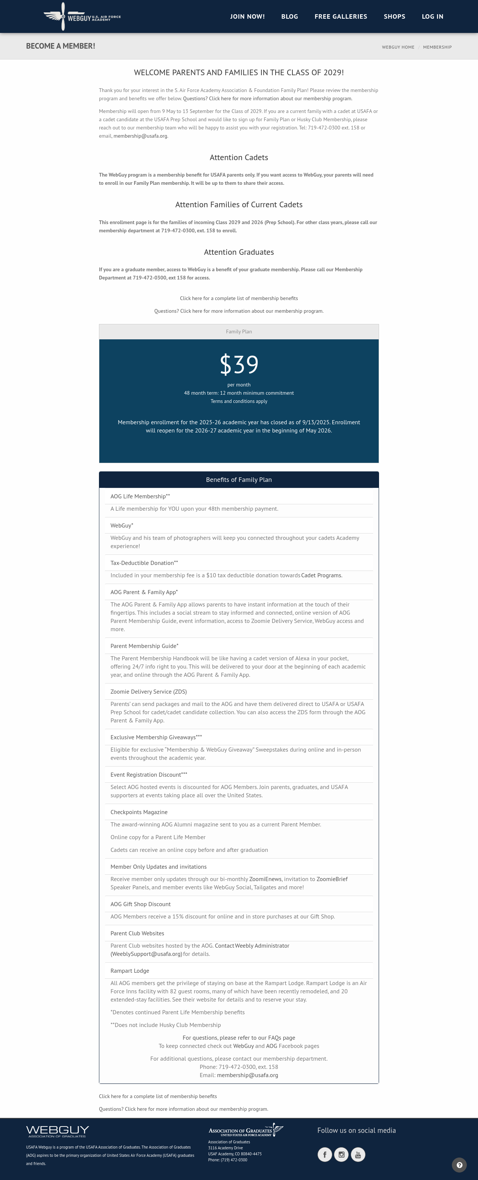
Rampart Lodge (130, 970)
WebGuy (243, 1045)
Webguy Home (398, 47)
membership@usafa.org (247, 1075)
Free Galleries (341, 16)
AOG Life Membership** (140, 496)
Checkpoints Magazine (139, 812)
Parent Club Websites (137, 933)
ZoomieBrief (332, 879)
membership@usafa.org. (141, 135)
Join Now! (247, 16)
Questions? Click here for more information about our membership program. (267, 98)
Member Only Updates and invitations (159, 866)
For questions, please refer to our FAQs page (239, 1037)
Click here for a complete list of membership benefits (239, 298)
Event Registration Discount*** (149, 774)
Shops (395, 16)
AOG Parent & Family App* (144, 592)
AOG (271, 1045)
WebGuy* (122, 525)
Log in (433, 16)
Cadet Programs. (322, 575)
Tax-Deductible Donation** (144, 562)
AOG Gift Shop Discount (141, 904)
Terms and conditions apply (239, 401)
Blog (290, 16)
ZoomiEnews (265, 879)
